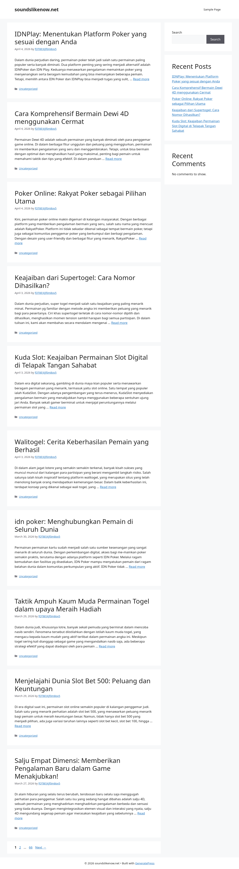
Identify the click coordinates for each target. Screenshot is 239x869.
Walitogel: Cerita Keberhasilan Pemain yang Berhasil (82, 445)
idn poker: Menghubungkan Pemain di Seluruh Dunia (74, 525)
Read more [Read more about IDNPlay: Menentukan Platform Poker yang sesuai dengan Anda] (141, 79)
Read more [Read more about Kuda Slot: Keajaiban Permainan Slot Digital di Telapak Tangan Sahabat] (58, 407)
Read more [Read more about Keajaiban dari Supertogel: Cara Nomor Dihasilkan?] (119, 323)
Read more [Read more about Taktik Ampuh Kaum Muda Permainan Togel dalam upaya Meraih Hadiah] (107, 646)
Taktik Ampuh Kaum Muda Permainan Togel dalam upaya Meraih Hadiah (82, 605)
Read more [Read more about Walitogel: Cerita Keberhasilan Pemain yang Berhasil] (108, 487)
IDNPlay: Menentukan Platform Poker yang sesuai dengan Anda (81, 37)
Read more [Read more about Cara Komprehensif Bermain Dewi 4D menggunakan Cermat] (113, 159)
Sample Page (212, 9)
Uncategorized (28, 89)
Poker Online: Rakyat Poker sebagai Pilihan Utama (80, 197)
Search (177, 32)
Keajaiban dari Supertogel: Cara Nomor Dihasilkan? (75, 281)
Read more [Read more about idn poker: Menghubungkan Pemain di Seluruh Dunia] (137, 566)
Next (40, 847)
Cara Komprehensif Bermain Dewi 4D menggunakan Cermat (72, 117)
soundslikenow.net (37, 9)
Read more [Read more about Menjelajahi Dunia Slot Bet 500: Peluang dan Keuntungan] (23, 726)
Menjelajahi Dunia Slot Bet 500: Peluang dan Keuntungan (83, 684)
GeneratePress (145, 863)
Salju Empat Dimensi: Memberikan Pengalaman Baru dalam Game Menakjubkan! (67, 768)
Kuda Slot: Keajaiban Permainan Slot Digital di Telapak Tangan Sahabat (81, 361)
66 (31, 847)
